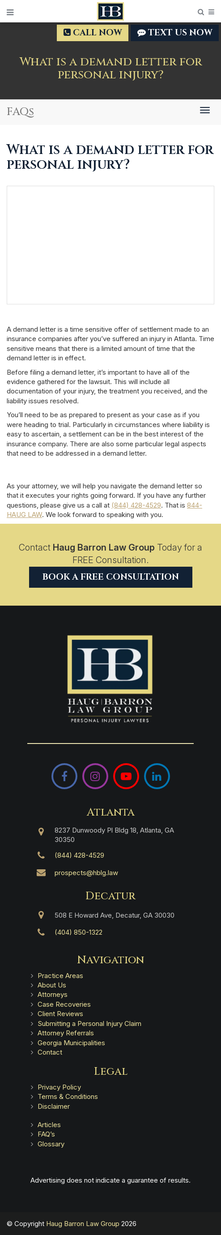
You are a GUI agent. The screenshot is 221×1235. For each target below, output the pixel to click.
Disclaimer (54, 1106)
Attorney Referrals (66, 1033)
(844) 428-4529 (136, 505)
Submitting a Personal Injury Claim (89, 1023)
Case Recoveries (64, 1004)
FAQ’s (46, 1134)
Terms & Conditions (68, 1096)
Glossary (51, 1144)
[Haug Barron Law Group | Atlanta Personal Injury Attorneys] (110, 678)
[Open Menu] (10, 12)
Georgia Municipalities (71, 1042)
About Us (52, 985)
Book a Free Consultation (110, 577)
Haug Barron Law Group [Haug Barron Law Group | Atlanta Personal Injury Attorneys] (82, 1223)
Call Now (93, 32)
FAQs (20, 112)
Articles (49, 1124)
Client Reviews (60, 1013)
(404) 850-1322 (78, 932)
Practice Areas (60, 975)
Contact (50, 1052)
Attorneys (53, 994)
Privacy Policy (59, 1087)
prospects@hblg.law (86, 872)
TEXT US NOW (174, 32)
